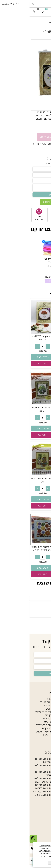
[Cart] (4, 11)
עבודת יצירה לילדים (14, 712)
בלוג (47, 728)
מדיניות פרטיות (42, 725)
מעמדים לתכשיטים (15, 725)
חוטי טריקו (45, 771)
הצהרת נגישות (42, 721)
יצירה (20, 692)
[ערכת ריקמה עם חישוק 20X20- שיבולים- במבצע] (38, 404)
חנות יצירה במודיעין (14, 788)
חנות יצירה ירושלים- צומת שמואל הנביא (14, 780)
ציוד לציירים (18, 734)
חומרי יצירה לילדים (15, 731)
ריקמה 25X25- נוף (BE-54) (38, 548)
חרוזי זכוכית (44, 778)
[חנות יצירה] (25, 10)
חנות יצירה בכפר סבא (13, 791)
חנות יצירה (44, 698)
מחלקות (46, 731)
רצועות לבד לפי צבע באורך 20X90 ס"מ (21, 262)
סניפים (46, 712)
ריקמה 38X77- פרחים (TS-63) (38, 481)
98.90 (14, 422)
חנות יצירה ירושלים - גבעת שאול (14, 760)
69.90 (39, 562)
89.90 (14, 561)
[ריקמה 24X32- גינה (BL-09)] (13, 475)
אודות (47, 702)
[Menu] (47, 11)
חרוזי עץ (46, 781)
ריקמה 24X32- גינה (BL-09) (13, 480)
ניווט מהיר (43, 692)
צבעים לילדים (17, 718)
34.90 (46, 128)
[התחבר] (38, 11)
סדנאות (46, 734)
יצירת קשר (42, 817)
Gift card (45, 738)
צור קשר (45, 715)
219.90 (39, 494)
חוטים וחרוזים (41, 752)
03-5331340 (36, 824)
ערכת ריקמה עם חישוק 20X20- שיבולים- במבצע (38, 409)
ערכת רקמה (18, 728)
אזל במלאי (45, 44)
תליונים (46, 765)
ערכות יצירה (18, 705)
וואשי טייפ (19, 721)
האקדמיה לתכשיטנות (39, 705)
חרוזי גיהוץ (45, 758)
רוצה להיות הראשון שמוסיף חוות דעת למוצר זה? (26, 143)
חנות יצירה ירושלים (15, 785)
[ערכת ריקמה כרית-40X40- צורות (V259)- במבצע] (13, 543)
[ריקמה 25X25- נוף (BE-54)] (38, 543)
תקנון (47, 718)
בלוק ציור (19, 715)
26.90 (39, 349)
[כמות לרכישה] (48, 136)
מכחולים (20, 708)
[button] (38, 362)
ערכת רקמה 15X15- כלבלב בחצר (38, 336)
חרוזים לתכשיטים (41, 785)
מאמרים (46, 708)
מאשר (25, 863)
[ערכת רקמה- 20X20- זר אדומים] (13, 333)
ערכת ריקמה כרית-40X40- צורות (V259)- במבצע (13, 548)
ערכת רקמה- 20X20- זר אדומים (13, 338)
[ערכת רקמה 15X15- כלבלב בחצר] (38, 331)
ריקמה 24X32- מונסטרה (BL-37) (13, 409)
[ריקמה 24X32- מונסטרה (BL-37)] (13, 404)
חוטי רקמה (44, 775)
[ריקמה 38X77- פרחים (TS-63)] (38, 476)
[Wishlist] (12, 11)
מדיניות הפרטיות (32, 858)
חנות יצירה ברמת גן (14, 794)
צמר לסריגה (44, 768)
